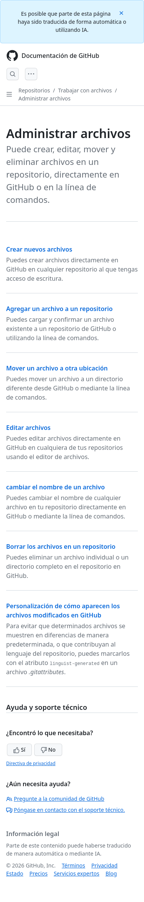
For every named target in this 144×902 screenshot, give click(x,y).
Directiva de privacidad (30, 763)
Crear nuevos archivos (39, 249)
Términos (73, 865)
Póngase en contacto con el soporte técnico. (65, 809)
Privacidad (104, 865)
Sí (19, 749)
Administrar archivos (44, 98)
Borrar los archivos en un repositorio (61, 546)
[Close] (122, 12)
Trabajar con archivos (85, 90)
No (48, 749)
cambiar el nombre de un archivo (55, 487)
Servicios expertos (76, 873)
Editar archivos (28, 427)
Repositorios (34, 90)
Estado (14, 873)
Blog (111, 873)
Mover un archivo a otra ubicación (57, 368)
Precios (38, 873)
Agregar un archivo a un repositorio (59, 309)
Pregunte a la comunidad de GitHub (55, 798)
